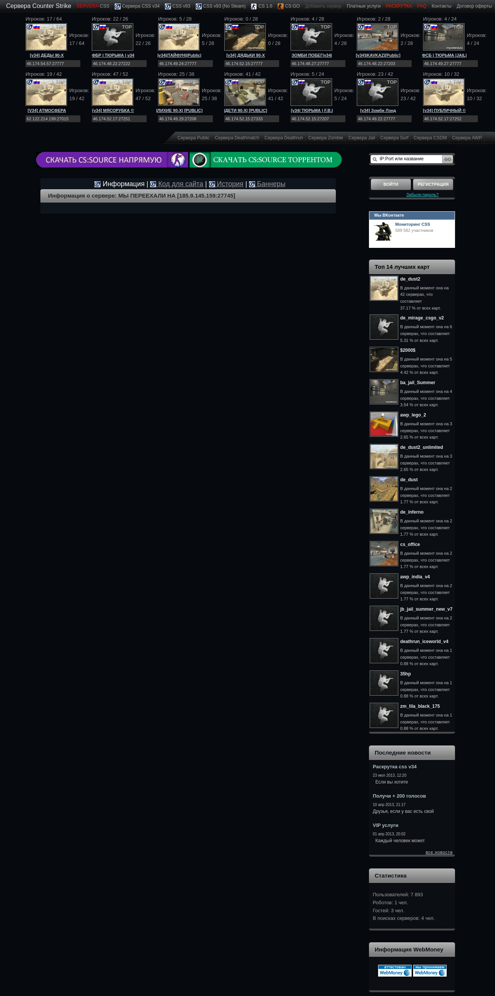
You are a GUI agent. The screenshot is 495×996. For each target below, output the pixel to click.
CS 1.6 (261, 6)
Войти (390, 184)
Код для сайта (176, 184)
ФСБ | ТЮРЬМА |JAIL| (444, 55)
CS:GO (289, 6)
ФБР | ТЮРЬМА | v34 (113, 55)
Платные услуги (364, 6)
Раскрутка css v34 (395, 766)
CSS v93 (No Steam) (221, 6)
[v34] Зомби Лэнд (378, 110)
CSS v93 (177, 6)
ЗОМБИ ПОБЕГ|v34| (312, 55)
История (226, 184)
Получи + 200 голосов (399, 796)
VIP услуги (385, 825)
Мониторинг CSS (412, 224)
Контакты (442, 6)
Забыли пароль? (422, 194)
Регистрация (433, 184)
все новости (439, 852)
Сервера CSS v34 (137, 6)
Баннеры (267, 184)
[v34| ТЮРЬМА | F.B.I (312, 110)
